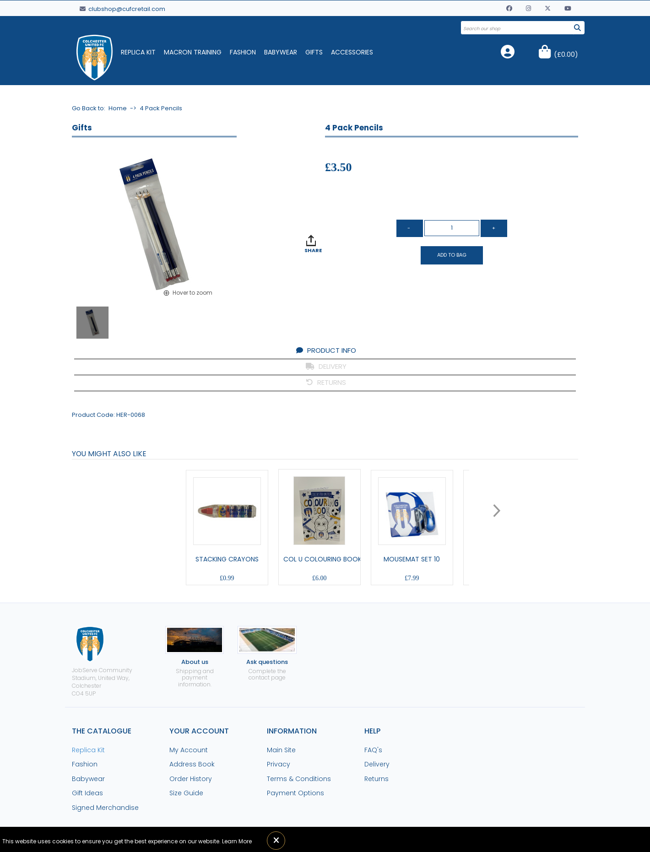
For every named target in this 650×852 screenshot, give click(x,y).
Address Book (192, 764)
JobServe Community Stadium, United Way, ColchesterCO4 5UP (102, 661)
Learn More (237, 841)
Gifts (314, 52)
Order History (190, 778)
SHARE (313, 250)
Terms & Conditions (299, 778)
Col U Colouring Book (322, 559)
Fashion (243, 52)
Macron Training (193, 52)
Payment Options (295, 793)
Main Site (281, 750)
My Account (188, 750)
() (566, 54)
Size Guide (186, 793)
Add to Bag (451, 255)
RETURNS (326, 382)
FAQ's (373, 750)
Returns (376, 778)
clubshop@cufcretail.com (122, 9)
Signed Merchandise (105, 807)
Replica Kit (138, 52)
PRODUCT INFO (326, 350)
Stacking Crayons (227, 559)
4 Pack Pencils (161, 108)
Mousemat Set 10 (412, 559)
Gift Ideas (87, 793)
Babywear (280, 52)
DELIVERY (326, 366)
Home (117, 108)
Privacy (278, 764)
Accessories (352, 52)
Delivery (377, 764)
